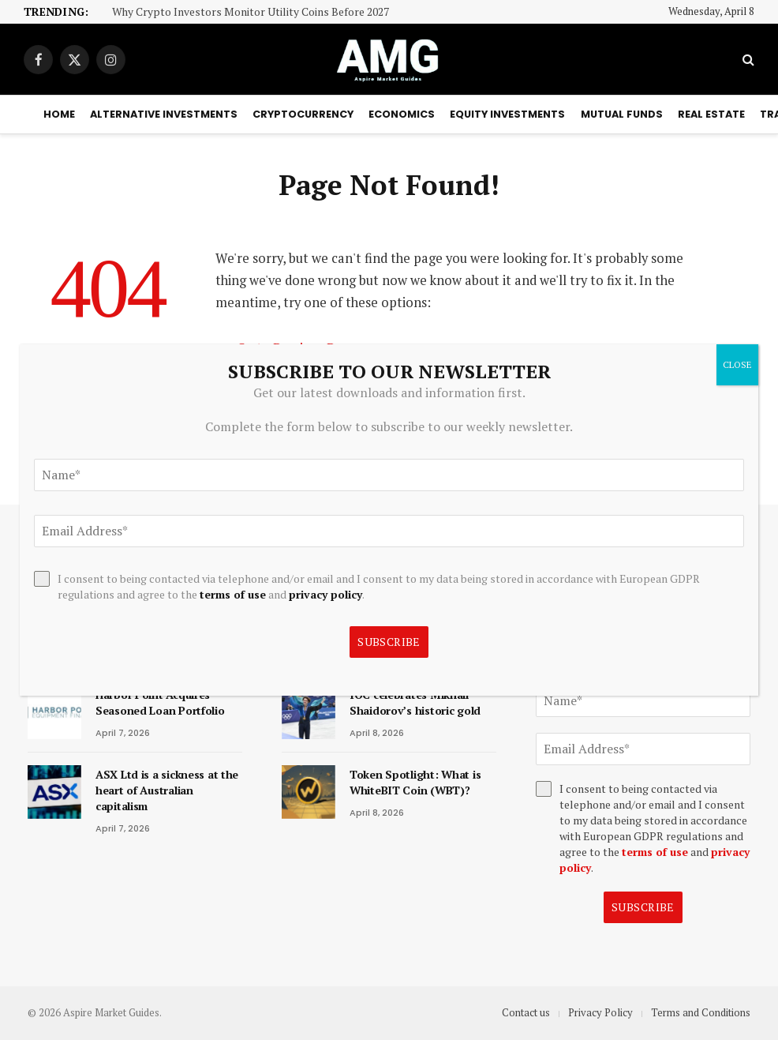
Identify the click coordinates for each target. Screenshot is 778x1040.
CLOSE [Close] (737, 364)
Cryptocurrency (302, 114)
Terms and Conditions (700, 1012)
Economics (401, 114)
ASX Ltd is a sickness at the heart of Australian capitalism (166, 790)
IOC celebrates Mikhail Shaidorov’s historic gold (415, 702)
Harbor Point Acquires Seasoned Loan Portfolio (160, 702)
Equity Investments (507, 114)
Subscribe (643, 906)
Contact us (526, 1012)
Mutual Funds (622, 114)
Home (59, 114)
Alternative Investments (164, 114)
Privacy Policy (600, 1012)
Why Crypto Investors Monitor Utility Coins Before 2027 (250, 12)
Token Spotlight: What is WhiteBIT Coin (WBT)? (415, 782)
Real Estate (711, 114)
